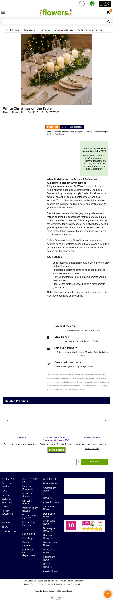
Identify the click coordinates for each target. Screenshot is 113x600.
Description (52, 127)
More (64, 127)
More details (56, 449)
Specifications (76, 127)
